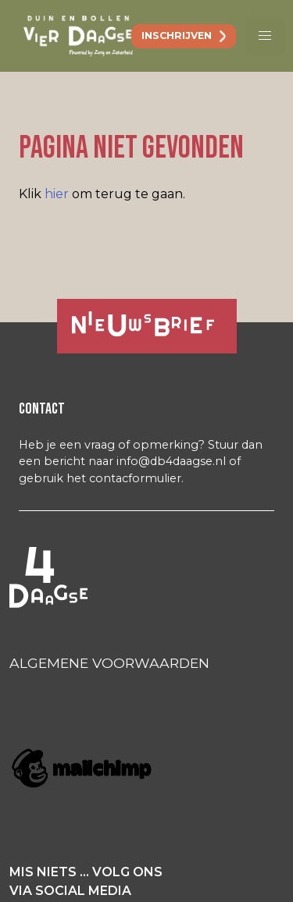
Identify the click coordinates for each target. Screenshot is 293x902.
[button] (265, 36)
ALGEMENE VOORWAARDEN (109, 663)
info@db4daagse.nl (171, 461)
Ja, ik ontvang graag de (135, 323)
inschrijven (176, 35)
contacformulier (135, 478)
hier (57, 193)
